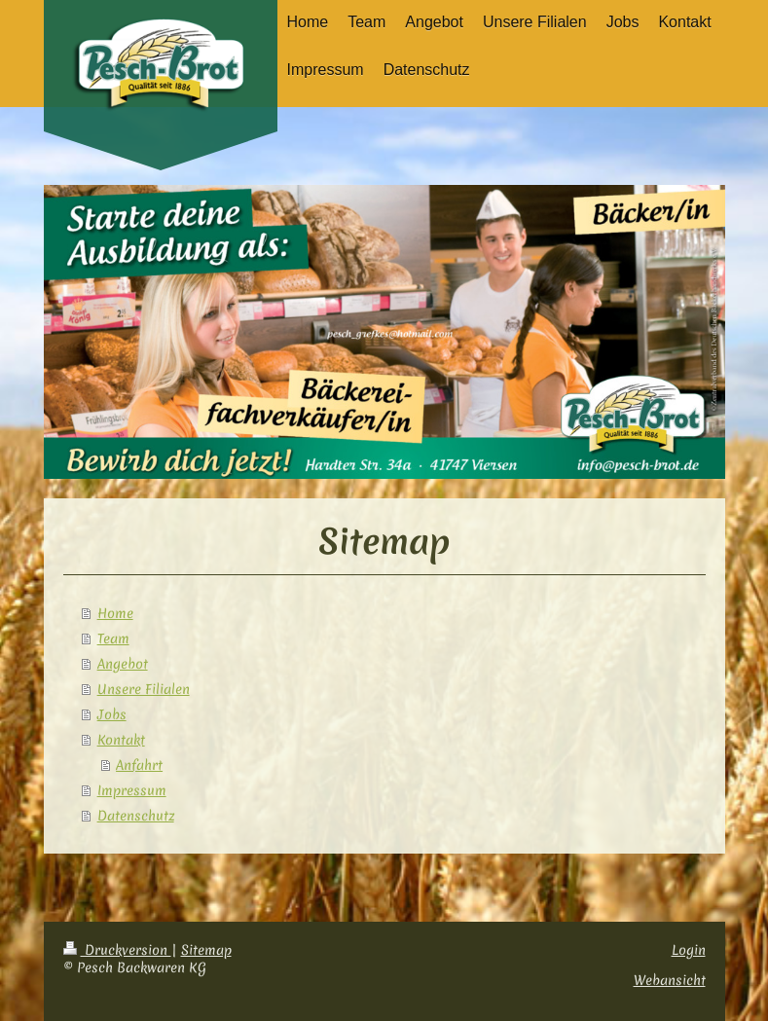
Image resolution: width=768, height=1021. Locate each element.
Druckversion (117, 950)
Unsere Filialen (143, 689)
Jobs (112, 714)
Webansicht (670, 980)
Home (115, 613)
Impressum (131, 790)
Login (689, 950)
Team (113, 638)
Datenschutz (135, 815)
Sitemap (206, 950)
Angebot (122, 664)
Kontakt (121, 739)
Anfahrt (139, 765)
